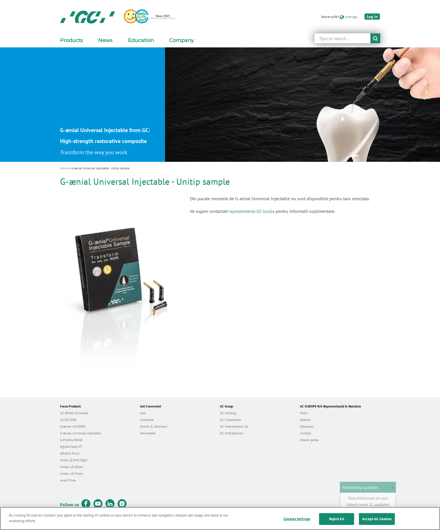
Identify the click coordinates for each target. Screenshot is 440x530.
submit (375, 38)
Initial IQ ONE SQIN (73, 460)
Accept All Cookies (376, 522)
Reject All (336, 522)
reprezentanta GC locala (251, 211)
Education (307, 426)
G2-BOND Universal (74, 413)
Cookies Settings (296, 522)
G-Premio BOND (71, 440)
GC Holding (228, 413)
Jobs (143, 413)
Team (304, 413)
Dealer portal (309, 440)
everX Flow (68, 480)
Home (64, 168)
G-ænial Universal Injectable (80, 433)
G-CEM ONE (68, 420)
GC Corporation (230, 420)
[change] (351, 17)
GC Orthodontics (231, 433)
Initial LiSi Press (71, 473)
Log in (372, 16)
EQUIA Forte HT (71, 446)
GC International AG (234, 426)
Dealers (305, 420)
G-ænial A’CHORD (72, 426)
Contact (305, 433)
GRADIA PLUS (69, 453)
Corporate (147, 420)
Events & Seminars (153, 426)
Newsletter (148, 433)
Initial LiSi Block (71, 467)
